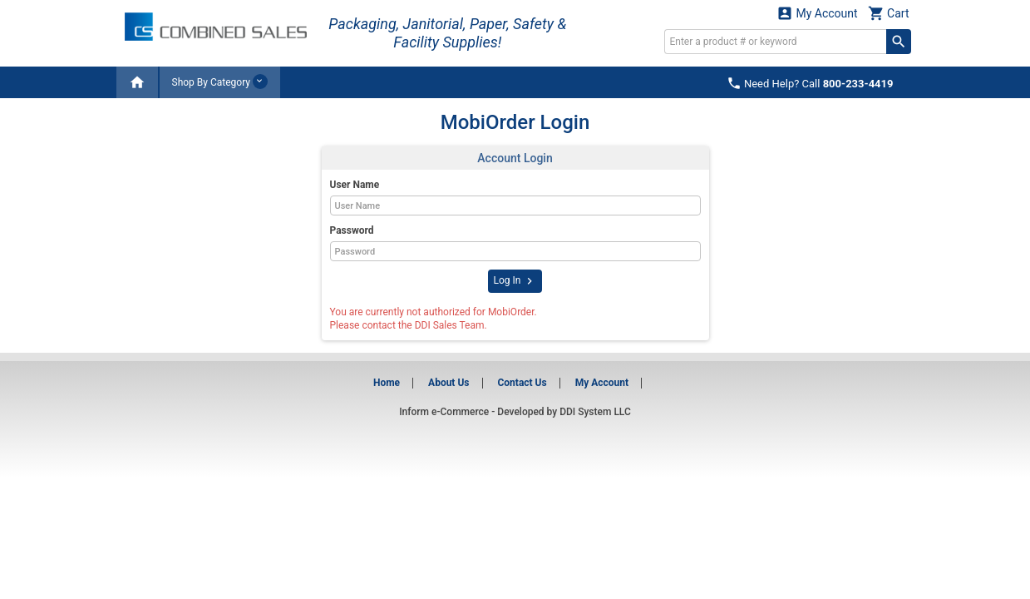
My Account (817, 13)
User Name (355, 185)
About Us (448, 383)
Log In (515, 281)
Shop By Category (220, 81)
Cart (888, 13)
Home (386, 383)
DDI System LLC (595, 412)
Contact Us (521, 383)
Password (352, 230)
